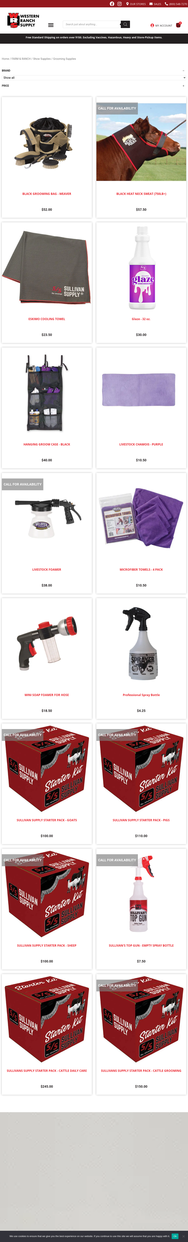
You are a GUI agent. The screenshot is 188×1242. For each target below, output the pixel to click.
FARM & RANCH (21, 58)
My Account (163, 25)
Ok (175, 1236)
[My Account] (152, 25)
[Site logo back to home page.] (23, 20)
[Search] (125, 24)
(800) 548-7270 (178, 4)
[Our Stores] (127, 3)
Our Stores (138, 4)
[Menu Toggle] (51, 25)
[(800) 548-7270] (166, 3)
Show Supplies (42, 58)
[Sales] (151, 3)
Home (5, 58)
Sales (157, 4)
